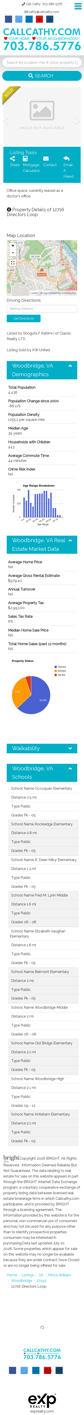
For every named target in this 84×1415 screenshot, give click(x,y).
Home (12, 1275)
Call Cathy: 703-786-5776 (44, 4)
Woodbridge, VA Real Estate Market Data (38, 544)
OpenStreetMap (52, 293)
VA (41, 1275)
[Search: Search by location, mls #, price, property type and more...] (42, 62)
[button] (42, 76)
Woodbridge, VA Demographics (32, 369)
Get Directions (23, 318)
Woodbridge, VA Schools (32, 772)
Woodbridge (21, 1281)
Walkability (26, 748)
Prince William (59, 1275)
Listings (28, 1275)
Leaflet (34, 293)
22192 (41, 1281)
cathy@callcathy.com (43, 12)
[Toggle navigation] (78, 6)
